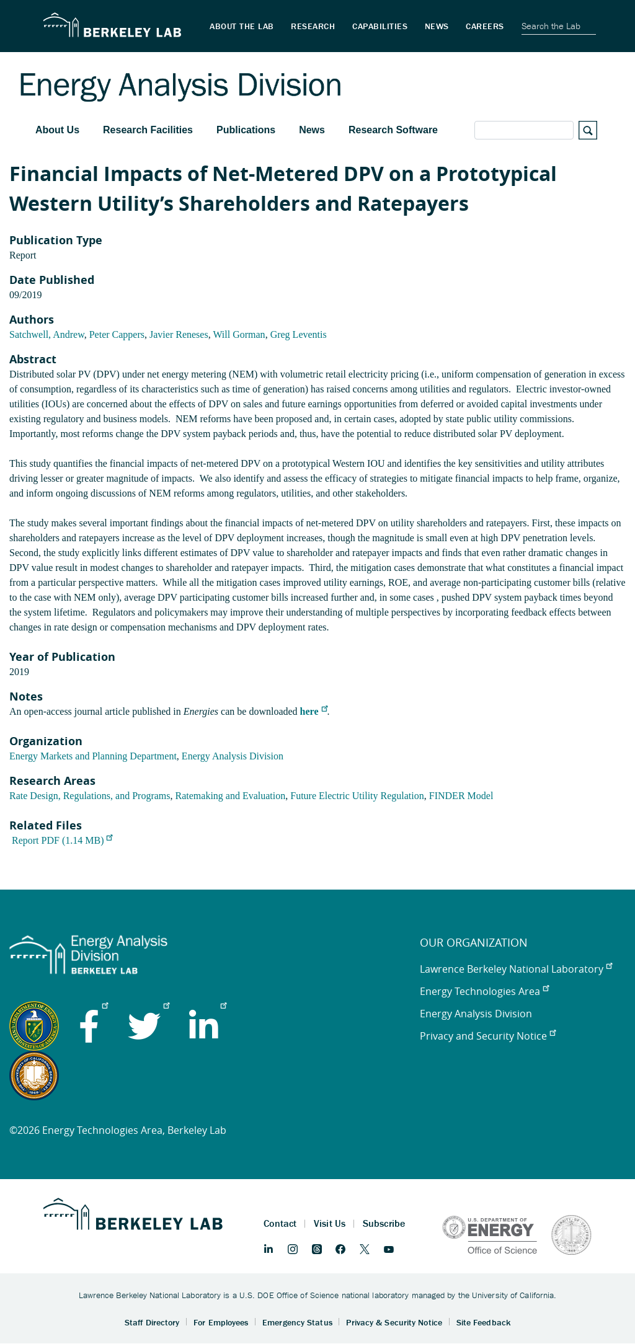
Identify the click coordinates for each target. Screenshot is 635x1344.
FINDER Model (461, 795)
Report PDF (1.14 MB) (62, 840)
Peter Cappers (116, 334)
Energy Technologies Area (484, 991)
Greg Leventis (298, 334)
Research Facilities (148, 130)
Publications (245, 130)
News (312, 130)
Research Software (393, 130)
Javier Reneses (178, 334)
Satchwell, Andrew (46, 334)
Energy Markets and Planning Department (93, 756)
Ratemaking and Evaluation (230, 795)
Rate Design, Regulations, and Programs (90, 795)
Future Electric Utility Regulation (357, 795)
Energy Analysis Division (232, 756)
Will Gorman (239, 334)
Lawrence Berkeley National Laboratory (516, 969)
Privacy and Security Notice (488, 1036)
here (313, 711)
